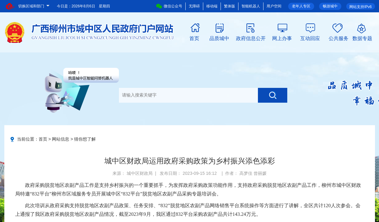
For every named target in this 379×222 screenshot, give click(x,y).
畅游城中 (330, 6)
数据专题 (362, 38)
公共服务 (338, 38)
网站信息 (60, 139)
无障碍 (194, 6)
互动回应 (310, 38)
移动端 (211, 6)
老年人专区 (301, 6)
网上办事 (282, 38)
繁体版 (229, 6)
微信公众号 (169, 6)
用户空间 (274, 6)
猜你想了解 (85, 139)
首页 (194, 38)
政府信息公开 (251, 38)
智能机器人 (251, 6)
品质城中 (219, 38)
